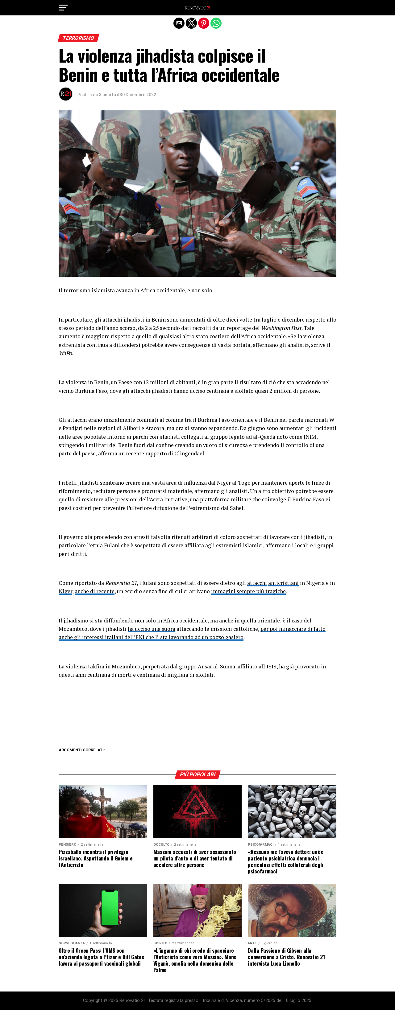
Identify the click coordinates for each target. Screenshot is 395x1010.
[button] (63, 8)
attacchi (257, 582)
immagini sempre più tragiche (248, 591)
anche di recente (94, 591)
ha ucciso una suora (151, 628)
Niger (65, 591)
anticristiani (283, 582)
